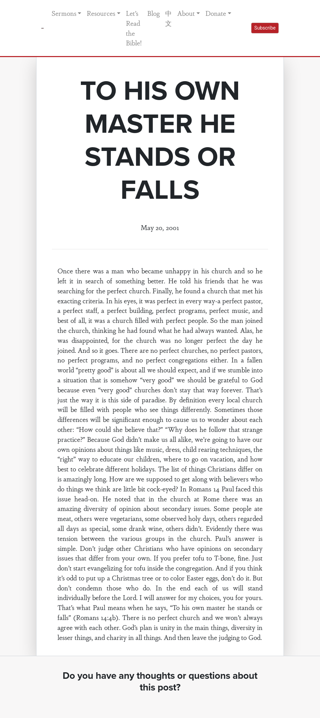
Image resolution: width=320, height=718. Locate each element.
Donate (215, 13)
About (186, 13)
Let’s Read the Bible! (134, 27)
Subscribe (265, 28)
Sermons (64, 13)
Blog (153, 13)
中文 (168, 18)
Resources (101, 13)
